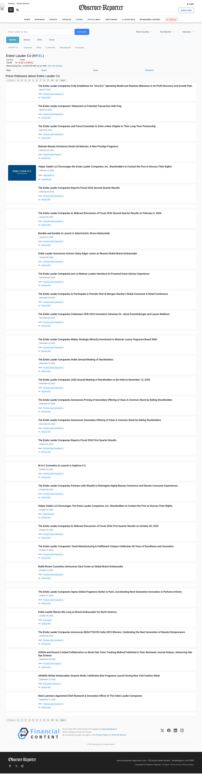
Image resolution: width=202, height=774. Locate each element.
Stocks (27, 40)
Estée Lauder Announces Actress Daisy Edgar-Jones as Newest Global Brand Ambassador (87, 253)
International (65, 47)
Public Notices (23, 3)
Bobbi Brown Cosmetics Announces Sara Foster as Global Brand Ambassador (80, 566)
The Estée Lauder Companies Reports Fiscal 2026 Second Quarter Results (79, 188)
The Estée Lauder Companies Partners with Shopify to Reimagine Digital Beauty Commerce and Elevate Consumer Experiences (108, 486)
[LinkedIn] (175, 734)
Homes (11, 3)
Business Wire (46, 97)
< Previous (11, 80)
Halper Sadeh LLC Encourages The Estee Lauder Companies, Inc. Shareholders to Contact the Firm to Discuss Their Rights (105, 506)
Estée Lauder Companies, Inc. (52, 684)
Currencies (50, 47)
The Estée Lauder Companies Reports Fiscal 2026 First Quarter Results (77, 440)
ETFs (39, 40)
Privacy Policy (102, 735)
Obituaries (111, 19)
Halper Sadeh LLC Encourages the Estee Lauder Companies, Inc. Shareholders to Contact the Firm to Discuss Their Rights (105, 166)
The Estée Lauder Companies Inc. (53, 94)
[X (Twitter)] (162, 734)
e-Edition (171, 19)
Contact (165, 765)
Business (40, 19)
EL (41, 56)
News (27, 19)
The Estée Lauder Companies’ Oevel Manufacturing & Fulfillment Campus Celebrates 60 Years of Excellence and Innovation (106, 546)
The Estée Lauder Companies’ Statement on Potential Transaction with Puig (79, 106)
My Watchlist (165, 32)
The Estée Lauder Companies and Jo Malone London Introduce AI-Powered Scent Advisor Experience (94, 273)
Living (79, 19)
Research (149, 70)
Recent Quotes (142, 32)
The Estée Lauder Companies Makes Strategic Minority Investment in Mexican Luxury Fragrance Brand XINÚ (97, 339)
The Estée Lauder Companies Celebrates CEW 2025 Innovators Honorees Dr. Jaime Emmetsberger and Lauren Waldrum (104, 314)
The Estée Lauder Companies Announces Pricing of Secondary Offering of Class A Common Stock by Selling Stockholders (105, 400)
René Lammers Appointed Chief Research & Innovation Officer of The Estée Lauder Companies (90, 696)
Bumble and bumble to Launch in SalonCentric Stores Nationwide (74, 233)
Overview (28, 47)
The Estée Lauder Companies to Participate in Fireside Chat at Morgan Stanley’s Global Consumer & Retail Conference (103, 294)
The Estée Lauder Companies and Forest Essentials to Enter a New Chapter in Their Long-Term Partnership (97, 126)
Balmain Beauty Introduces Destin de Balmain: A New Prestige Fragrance (78, 146)
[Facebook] (169, 734)
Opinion (66, 19)
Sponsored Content (150, 19)
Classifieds (128, 19)
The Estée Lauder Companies (52, 154)
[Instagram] (182, 734)
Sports (53, 19)
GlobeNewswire (46, 179)
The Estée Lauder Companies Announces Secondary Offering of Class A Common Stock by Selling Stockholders (99, 420)
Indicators (186, 32)
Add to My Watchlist (54, 66)
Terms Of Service (119, 735)
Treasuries (79, 47)
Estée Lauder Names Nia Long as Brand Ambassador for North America (77, 612)
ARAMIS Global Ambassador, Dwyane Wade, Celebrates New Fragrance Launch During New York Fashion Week (99, 676)
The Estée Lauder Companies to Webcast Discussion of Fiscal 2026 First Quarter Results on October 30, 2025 (98, 526)
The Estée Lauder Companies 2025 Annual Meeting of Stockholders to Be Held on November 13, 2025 (94, 380)
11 (57, 80)
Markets (12, 40)
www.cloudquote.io (109, 729)
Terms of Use (175, 765)
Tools (51, 40)
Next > (63, 80)
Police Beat (94, 19)
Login (191, 4)
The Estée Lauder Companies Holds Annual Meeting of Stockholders (75, 359)
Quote (44, 70)
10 (52, 80)
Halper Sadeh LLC (48, 175)
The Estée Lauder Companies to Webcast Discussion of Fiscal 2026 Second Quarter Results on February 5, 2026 (99, 213)
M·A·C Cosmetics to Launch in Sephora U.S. (62, 465)
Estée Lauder (47, 620)
